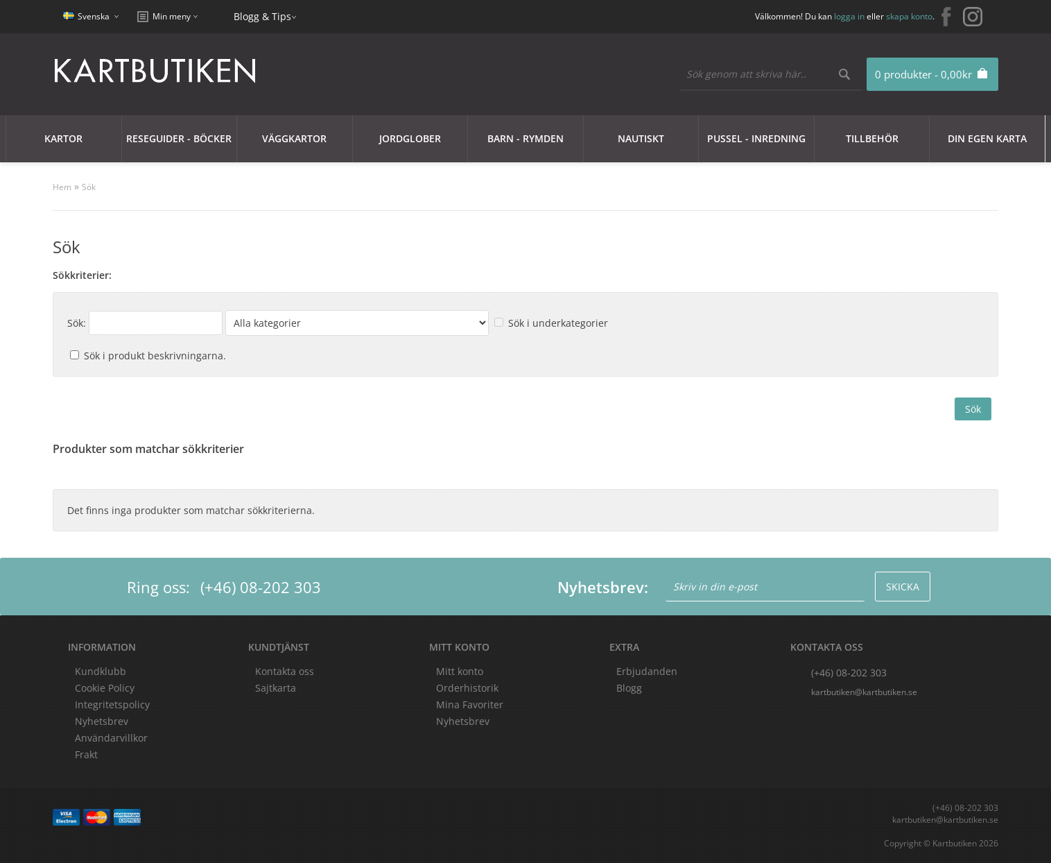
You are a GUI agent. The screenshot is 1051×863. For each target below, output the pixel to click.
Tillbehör (872, 138)
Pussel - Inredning (756, 138)
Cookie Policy (104, 687)
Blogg (629, 687)
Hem (62, 187)
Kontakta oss (284, 671)
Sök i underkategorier (558, 323)
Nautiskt (641, 138)
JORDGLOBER (410, 138)
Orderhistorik (467, 687)
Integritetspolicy (112, 704)
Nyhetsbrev (462, 721)
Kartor (63, 138)
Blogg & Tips (262, 16)
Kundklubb (100, 671)
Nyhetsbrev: (602, 586)
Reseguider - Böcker (179, 138)
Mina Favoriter (469, 704)
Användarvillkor (111, 737)
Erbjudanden (646, 671)
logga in (849, 16)
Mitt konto (459, 671)
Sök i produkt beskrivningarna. (155, 355)
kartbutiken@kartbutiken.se (864, 692)
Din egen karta (987, 138)
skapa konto (909, 16)
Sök (89, 187)
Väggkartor (294, 138)
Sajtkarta (275, 687)
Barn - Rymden (525, 138)
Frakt (86, 754)
